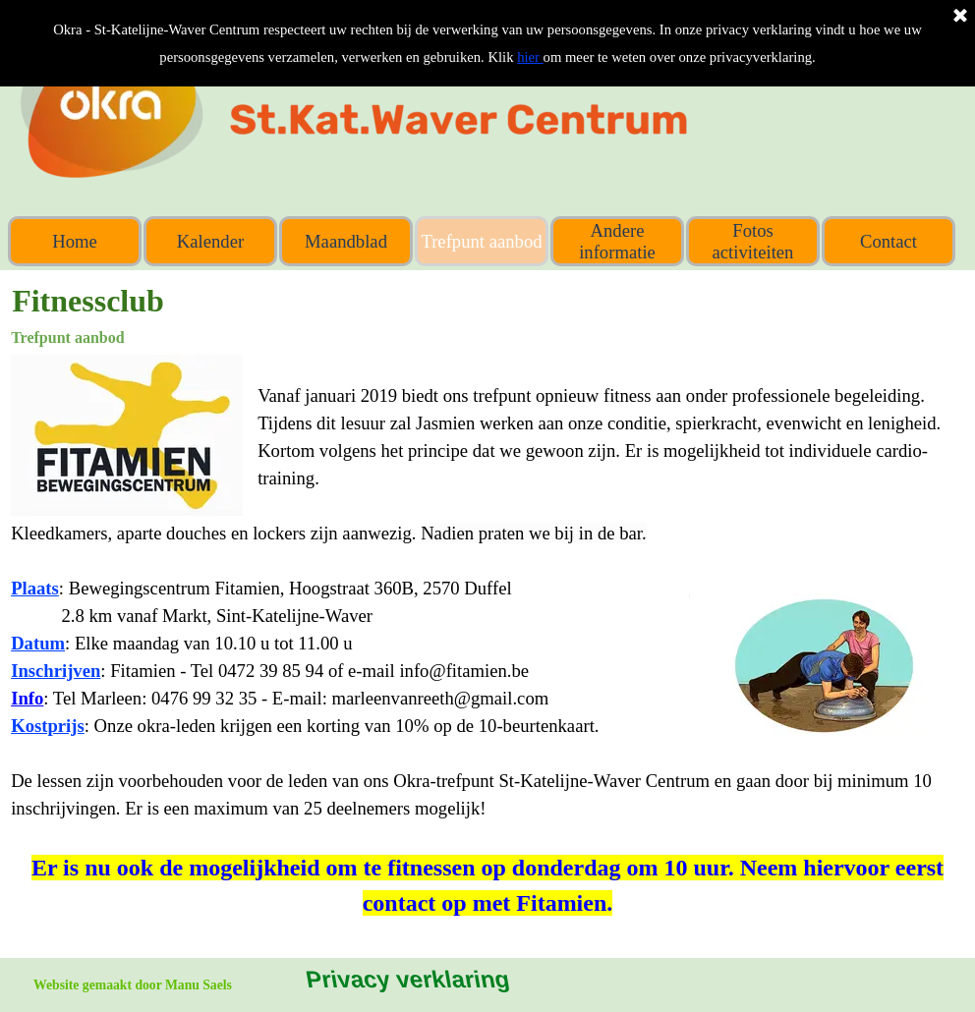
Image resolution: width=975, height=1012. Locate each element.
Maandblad (346, 241)
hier (530, 57)
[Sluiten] (960, 16)
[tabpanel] (487, 638)
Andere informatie (617, 241)
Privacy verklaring (406, 979)
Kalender (210, 241)
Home (74, 241)
